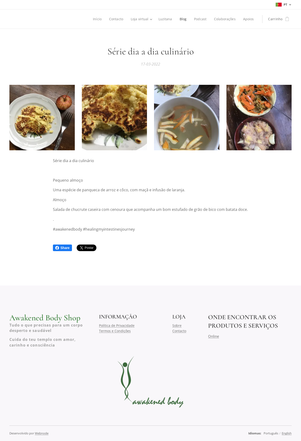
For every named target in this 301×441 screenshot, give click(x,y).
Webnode (41, 433)
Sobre (177, 325)
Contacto (179, 330)
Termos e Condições (115, 330)
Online (213, 336)
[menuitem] (96, 19)
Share (62, 248)
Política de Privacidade (117, 325)
